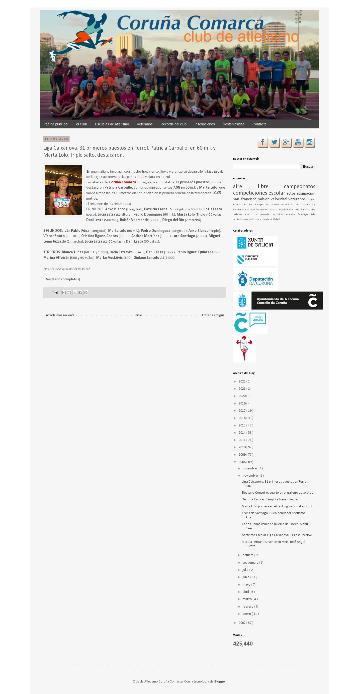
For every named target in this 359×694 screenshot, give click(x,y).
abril (246, 592)
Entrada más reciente (60, 315)
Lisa (246, 204)
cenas (248, 214)
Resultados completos (62, 279)
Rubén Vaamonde (258, 209)
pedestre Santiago (297, 214)
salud (259, 219)
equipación (306, 193)
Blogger (220, 682)
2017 (242, 411)
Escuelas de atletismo (112, 124)
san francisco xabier (252, 199)
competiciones (251, 193)
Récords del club (173, 124)
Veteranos (145, 124)
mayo (247, 585)
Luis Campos (257, 204)
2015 (242, 425)
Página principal (55, 124)
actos (291, 193)
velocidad (280, 199)
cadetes (238, 214)
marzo (248, 599)
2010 (242, 447)
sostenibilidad (271, 219)
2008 (242, 462)
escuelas (266, 214)
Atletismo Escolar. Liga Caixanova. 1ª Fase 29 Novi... (278, 535)
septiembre (251, 563)
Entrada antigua (213, 315)
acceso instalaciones (282, 209)
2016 (242, 418)
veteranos (298, 199)
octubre (248, 555)
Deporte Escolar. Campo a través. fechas (270, 499)
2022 (242, 381)
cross (257, 214)
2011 (242, 440)
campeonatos (299, 187)
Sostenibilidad (234, 124)
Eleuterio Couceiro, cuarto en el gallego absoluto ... (278, 493)
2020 (242, 396)
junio (246, 577)
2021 (242, 389)
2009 (242, 455)
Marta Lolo (273, 204)
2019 (242, 403)
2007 (242, 623)
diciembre (250, 468)
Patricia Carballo (301, 204)
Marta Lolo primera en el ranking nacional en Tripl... (278, 506)
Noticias (285, 204)
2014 (242, 433)
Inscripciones (204, 124)
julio (246, 570)
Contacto (260, 124)
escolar (277, 193)
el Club (81, 124)
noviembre (251, 476)
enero (247, 614)
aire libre (258, 187)
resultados (249, 219)
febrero (248, 607)
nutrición (278, 214)
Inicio (138, 315)
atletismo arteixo (305, 209)
